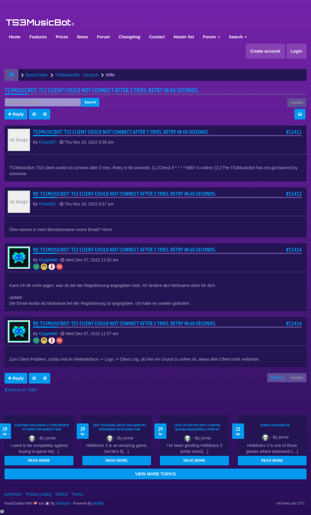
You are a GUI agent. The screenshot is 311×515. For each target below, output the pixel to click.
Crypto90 (48, 260)
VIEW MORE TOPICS (155, 474)
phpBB (98, 503)
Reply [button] (16, 114)
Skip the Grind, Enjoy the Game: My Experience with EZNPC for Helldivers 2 (119, 429)
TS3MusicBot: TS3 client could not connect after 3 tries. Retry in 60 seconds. (101, 90)
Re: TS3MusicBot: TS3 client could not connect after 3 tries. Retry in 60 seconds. (124, 194)
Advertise (13, 494)
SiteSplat (62, 503)
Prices (62, 36)
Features (38, 36)
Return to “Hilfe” (21, 389)
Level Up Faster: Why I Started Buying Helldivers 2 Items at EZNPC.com (197, 429)
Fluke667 (47, 142)
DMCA (62, 494)
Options (277, 378)
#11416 (294, 323)
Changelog (129, 36)
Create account (265, 51)
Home (15, 36)
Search (238, 36)
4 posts (296, 103)
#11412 (294, 194)
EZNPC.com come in (275, 425)
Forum (103, 36)
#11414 (294, 249)
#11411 (294, 132)
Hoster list (184, 36)
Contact (157, 36)
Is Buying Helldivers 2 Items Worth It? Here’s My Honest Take (42, 427)
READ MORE (39, 461)
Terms (77, 494)
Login (296, 51)
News (82, 36)
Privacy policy (38, 494)
